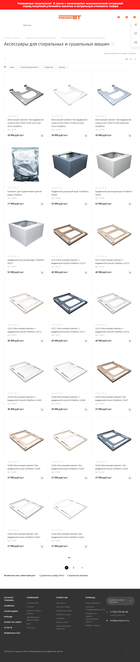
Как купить (61, 603)
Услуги (8, 627)
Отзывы (30, 607)
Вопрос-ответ (62, 622)
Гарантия (60, 618)
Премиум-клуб (12, 633)
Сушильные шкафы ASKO (51, 575)
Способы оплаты (63, 614)
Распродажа (11, 611)
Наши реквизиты (93, 603)
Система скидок (63, 607)
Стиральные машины (77, 575)
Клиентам (62, 597)
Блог (29, 623)
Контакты (31, 627)
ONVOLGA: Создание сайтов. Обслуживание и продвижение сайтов (33, 651)
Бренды (8, 616)
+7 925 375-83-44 (28, 15)
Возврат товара (93, 625)
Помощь (90, 597)
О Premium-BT (33, 603)
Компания (32, 597)
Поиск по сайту (13, 622)
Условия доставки (64, 610)
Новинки (9, 605)
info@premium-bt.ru (119, 620)
